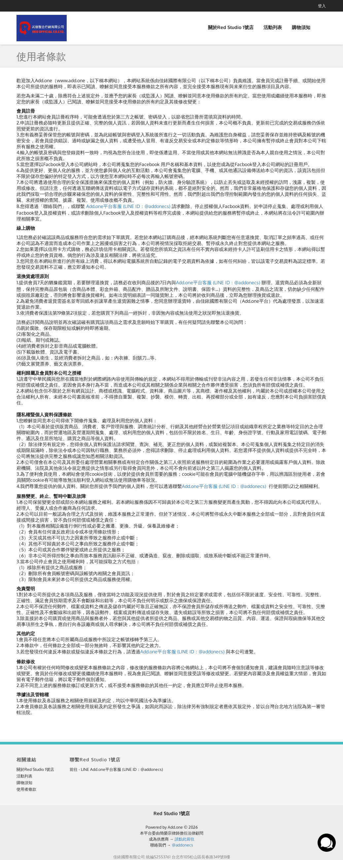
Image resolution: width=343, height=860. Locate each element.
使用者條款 (26, 789)
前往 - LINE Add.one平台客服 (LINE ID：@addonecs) (116, 769)
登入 (322, 5)
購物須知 (301, 27)
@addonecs (182, 845)
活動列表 (272, 27)
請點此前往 (184, 839)
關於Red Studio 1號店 (231, 27)
